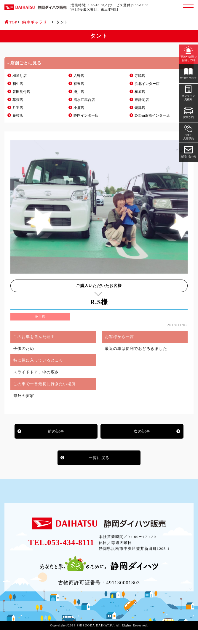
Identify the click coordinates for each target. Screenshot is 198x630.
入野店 (79, 76)
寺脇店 (140, 76)
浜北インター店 (147, 84)
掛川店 (79, 92)
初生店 (17, 84)
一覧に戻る (99, 458)
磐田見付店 (21, 92)
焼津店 (140, 108)
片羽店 (17, 108)
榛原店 (140, 92)
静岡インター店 (86, 115)
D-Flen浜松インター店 (152, 115)
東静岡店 (142, 100)
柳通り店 (19, 76)
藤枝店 (17, 115)
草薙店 (17, 100)
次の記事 (142, 431)
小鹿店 (79, 108)
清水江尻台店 (84, 100)
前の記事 (56, 431)
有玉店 (79, 84)
